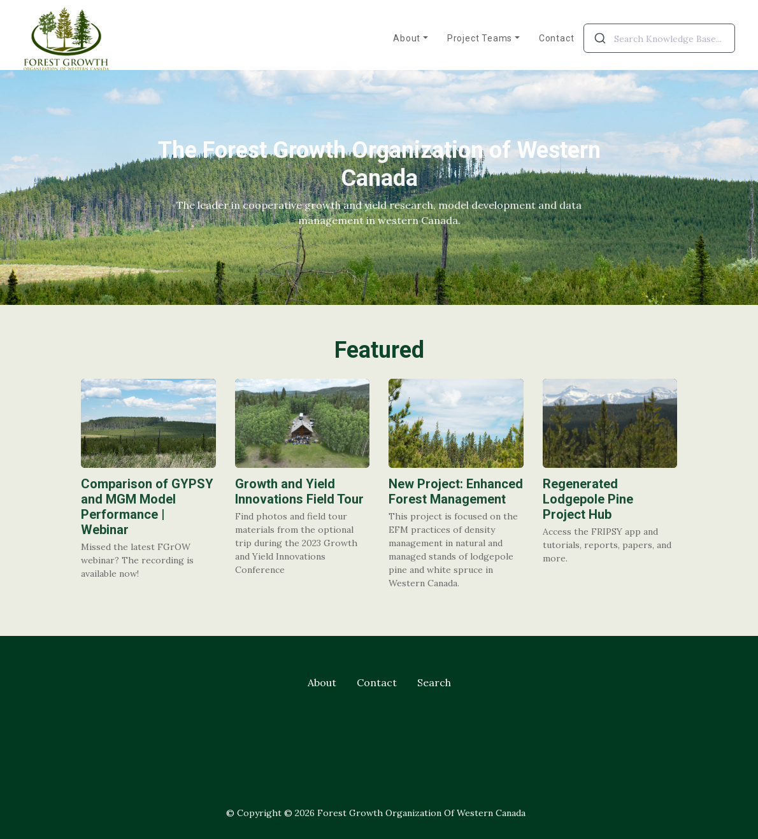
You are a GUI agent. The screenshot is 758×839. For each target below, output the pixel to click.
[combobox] (659, 38)
